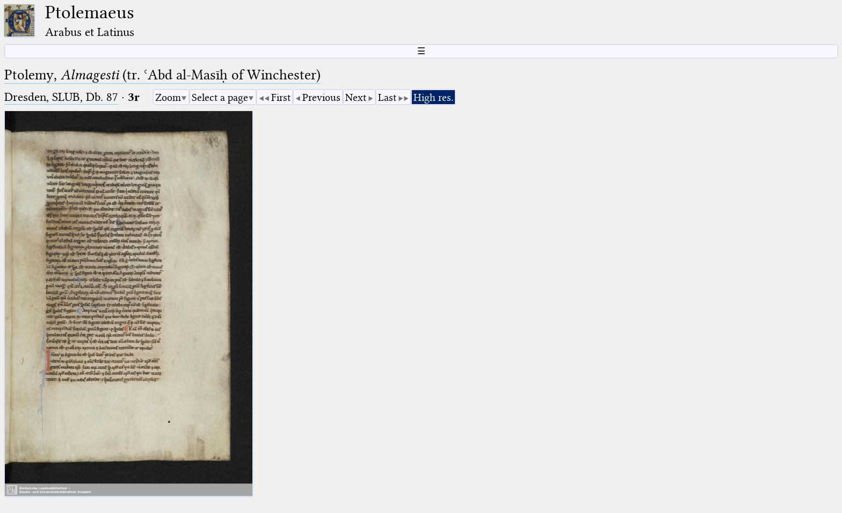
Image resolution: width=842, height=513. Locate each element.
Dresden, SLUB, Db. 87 (61, 97)
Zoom (168, 97)
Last (387, 97)
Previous (321, 97)
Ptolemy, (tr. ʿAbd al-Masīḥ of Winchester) (162, 75)
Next (355, 97)
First (281, 97)
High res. (433, 97)
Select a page (220, 97)
